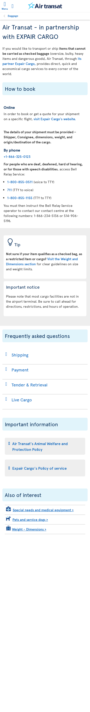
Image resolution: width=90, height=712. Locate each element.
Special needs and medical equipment (43, 510)
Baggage (13, 16)
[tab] (45, 446)
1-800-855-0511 (20, 182)
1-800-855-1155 (19, 197)
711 (9, 190)
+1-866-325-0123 (17, 156)
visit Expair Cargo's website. (55, 119)
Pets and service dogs (30, 519)
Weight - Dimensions (29, 529)
